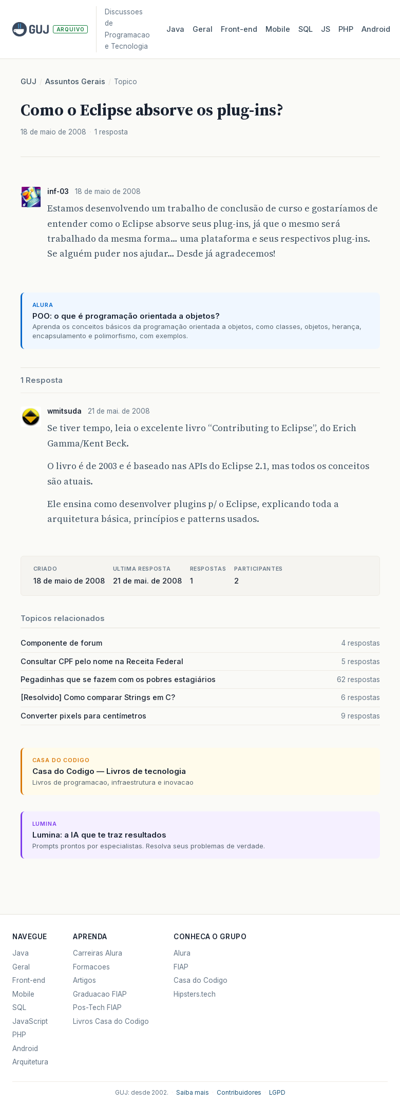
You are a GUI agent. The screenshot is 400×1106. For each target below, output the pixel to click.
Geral (203, 29)
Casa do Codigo (200, 980)
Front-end (28, 980)
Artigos (84, 980)
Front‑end (239, 29)
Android (375, 29)
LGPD (277, 1092)
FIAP (181, 967)
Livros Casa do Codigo (111, 1021)
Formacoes (91, 967)
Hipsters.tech (195, 994)
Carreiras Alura (97, 953)
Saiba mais (192, 1092)
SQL (305, 29)
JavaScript (30, 1021)
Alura (182, 953)
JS (325, 29)
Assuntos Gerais (75, 81)
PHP (345, 29)
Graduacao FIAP (100, 994)
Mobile (277, 29)
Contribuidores (239, 1092)
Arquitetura (30, 1062)
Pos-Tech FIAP (97, 1007)
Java (175, 29)
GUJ (28, 81)
